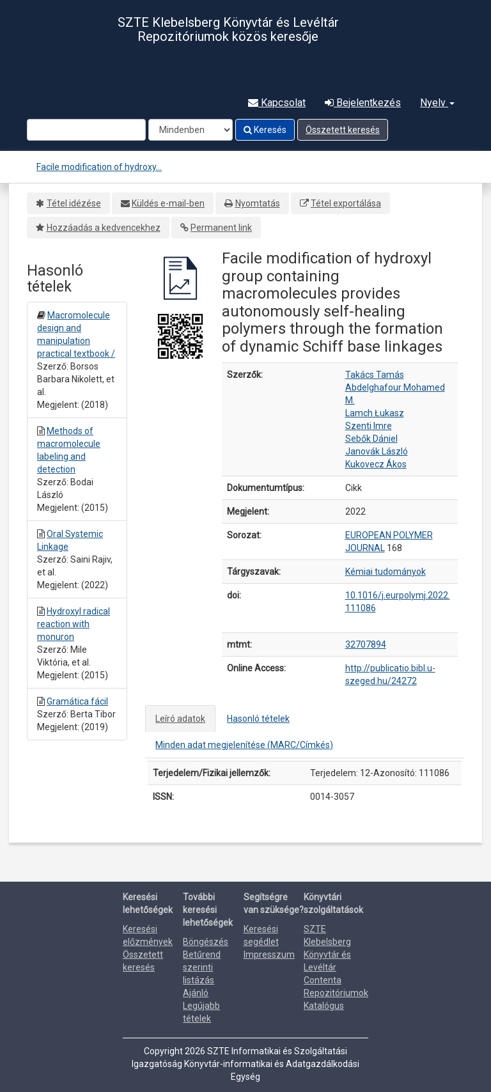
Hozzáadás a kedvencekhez (103, 227)
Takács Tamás (374, 375)
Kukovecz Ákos (376, 464)
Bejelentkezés (363, 103)
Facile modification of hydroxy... (99, 167)
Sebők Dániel (371, 438)
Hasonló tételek (258, 719)
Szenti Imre (368, 426)
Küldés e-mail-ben (168, 203)
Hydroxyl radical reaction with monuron (73, 624)
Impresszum (269, 954)
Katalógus (324, 1006)
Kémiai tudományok (385, 571)
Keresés (265, 130)
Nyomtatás (257, 203)
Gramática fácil (77, 701)
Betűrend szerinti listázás (202, 967)
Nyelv (437, 103)
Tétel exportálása (346, 203)
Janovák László (376, 451)
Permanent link (221, 227)
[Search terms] (86, 130)
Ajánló (195, 993)
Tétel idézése (74, 203)
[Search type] (190, 130)
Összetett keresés (343, 130)
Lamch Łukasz (374, 413)
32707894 (365, 644)
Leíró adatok (180, 719)
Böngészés (205, 942)
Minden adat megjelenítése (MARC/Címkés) (244, 745)
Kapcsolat (277, 103)
